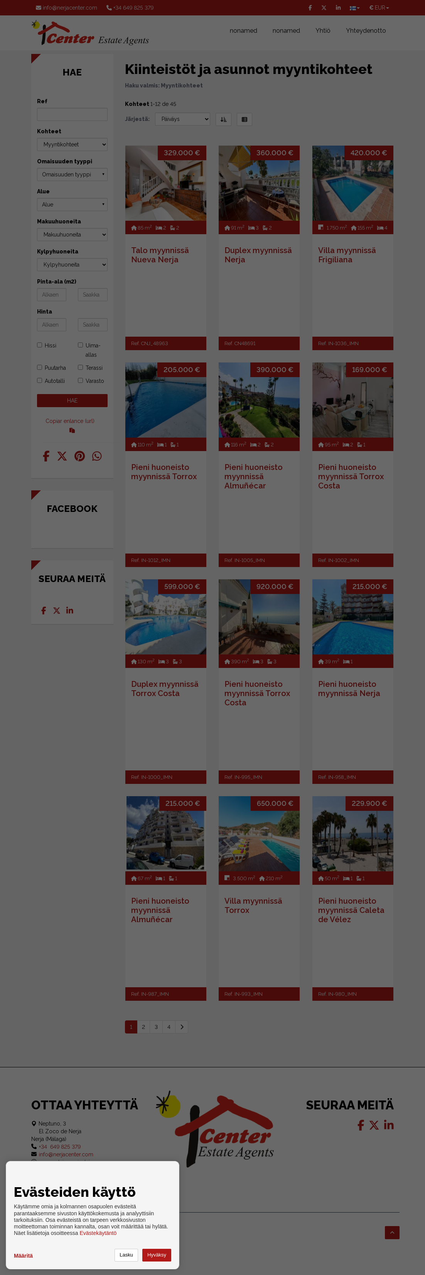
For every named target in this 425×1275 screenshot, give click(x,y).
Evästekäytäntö (97, 1233)
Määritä (23, 1256)
